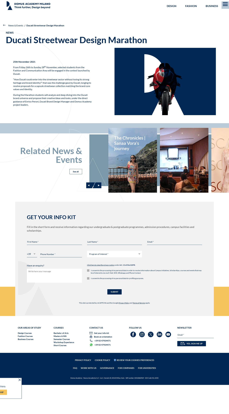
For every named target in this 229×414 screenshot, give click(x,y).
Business (212, 12)
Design (171, 12)
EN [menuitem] (221, 3)
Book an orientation (201, 3)
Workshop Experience (64, 371)
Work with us (88, 397)
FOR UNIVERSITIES (147, 397)
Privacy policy (83, 389)
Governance (107, 397)
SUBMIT (114, 321)
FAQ (75, 397)
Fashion (191, 12)
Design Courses (25, 362)
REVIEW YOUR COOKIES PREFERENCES (135, 389)
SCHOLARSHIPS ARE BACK (15, 3)
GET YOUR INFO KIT (172, 3)
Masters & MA (60, 365)
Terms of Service (139, 332)
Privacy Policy (124, 332)
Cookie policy (102, 389)
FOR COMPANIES (126, 397)
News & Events (15, 25)
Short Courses (60, 374)
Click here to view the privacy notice (100, 294)
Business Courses (25, 368)
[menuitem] (222, 3)
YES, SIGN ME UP (192, 372)
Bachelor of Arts (61, 362)
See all (76, 182)
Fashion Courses (25, 365)
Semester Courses (62, 368)
